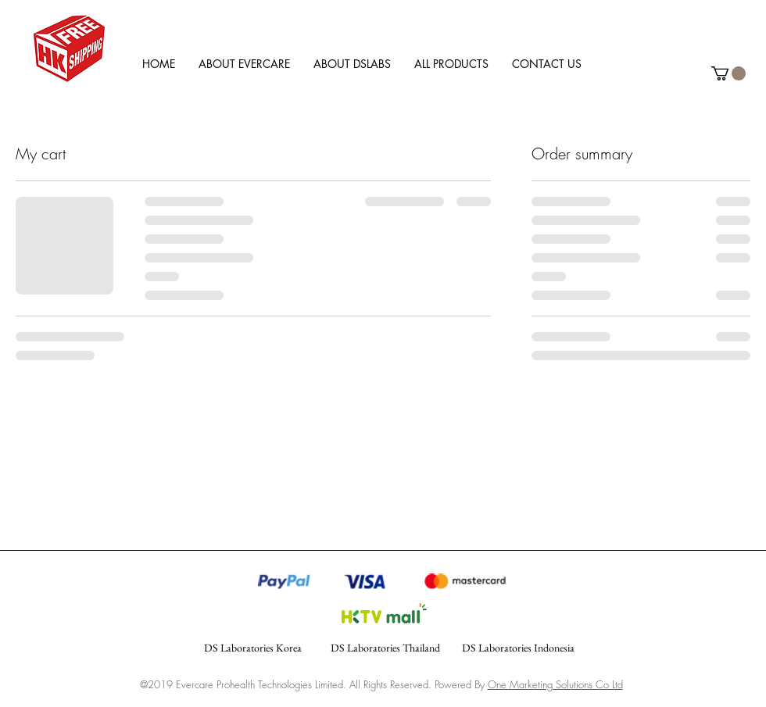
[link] (728, 73)
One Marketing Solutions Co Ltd (555, 684)
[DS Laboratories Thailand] (385, 648)
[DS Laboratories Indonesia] (518, 648)
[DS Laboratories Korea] (252, 648)
